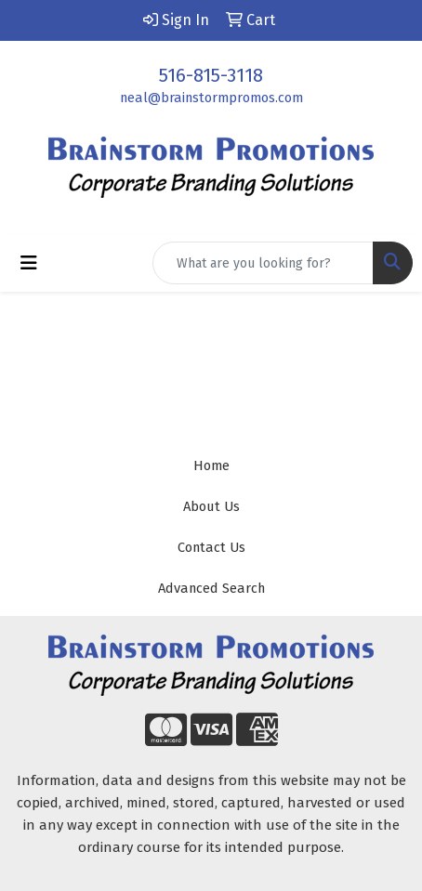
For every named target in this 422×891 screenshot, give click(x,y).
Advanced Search (211, 588)
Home (211, 465)
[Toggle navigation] (28, 263)
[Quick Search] (263, 263)
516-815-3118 (211, 75)
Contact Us (211, 547)
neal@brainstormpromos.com (211, 97)
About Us (211, 506)
